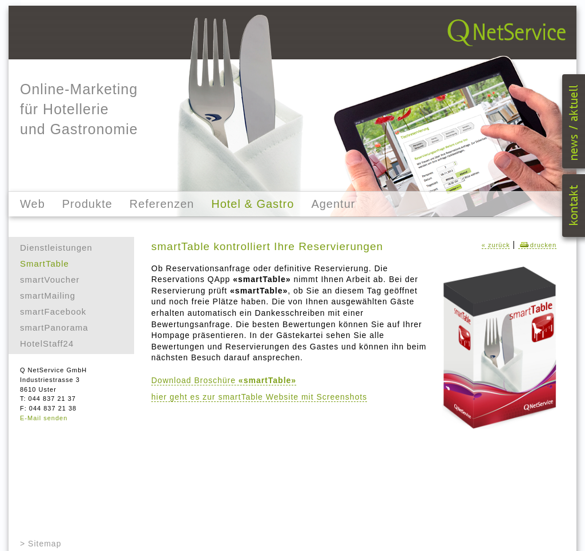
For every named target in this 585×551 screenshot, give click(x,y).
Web (32, 203)
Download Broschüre (223, 380)
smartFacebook (53, 311)
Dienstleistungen (56, 247)
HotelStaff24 (47, 343)
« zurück (496, 245)
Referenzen (162, 203)
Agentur (333, 203)
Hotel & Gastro (252, 203)
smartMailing (47, 295)
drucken (537, 245)
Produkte (87, 203)
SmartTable (44, 263)
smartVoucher (50, 279)
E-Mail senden (43, 418)
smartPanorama (54, 327)
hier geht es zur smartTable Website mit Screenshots (259, 396)
